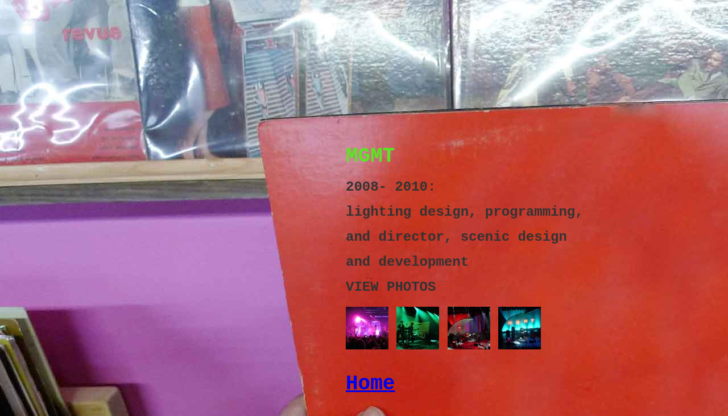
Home (370, 384)
